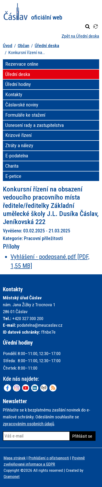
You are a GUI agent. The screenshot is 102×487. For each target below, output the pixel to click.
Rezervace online (21, 64)
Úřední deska (47, 45)
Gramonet (12, 476)
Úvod (7, 45)
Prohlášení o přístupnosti (48, 458)
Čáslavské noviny (21, 105)
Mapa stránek (15, 458)
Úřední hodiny (18, 84)
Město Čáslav (33, 11)
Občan (23, 45)
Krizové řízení (18, 135)
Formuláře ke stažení (25, 115)
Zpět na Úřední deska (80, 36)
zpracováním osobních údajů (28, 424)
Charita (11, 166)
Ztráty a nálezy (19, 145)
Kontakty (13, 94)
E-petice (13, 176)
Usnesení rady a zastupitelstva (34, 125)
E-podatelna (16, 156)
